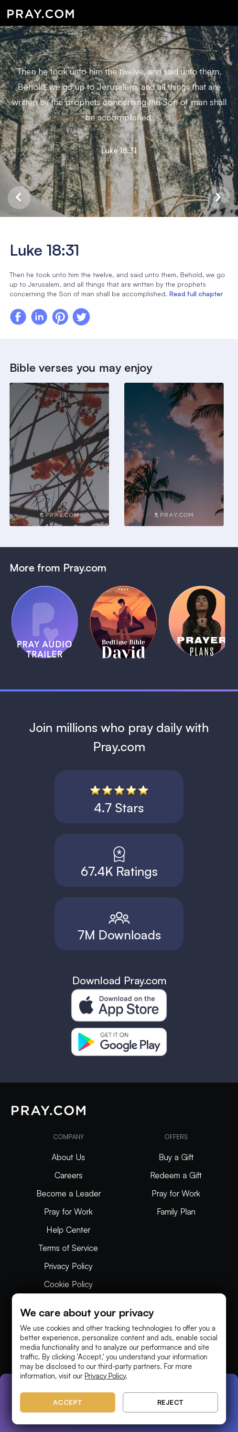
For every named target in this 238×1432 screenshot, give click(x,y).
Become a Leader (68, 1193)
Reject (170, 1402)
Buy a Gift (176, 1157)
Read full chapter (196, 294)
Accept (68, 1402)
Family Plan (176, 1211)
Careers (68, 1175)
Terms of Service (68, 1248)
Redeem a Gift (176, 1175)
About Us (68, 1157)
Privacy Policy (68, 1266)
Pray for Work (68, 1211)
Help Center (68, 1230)
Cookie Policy (68, 1284)
